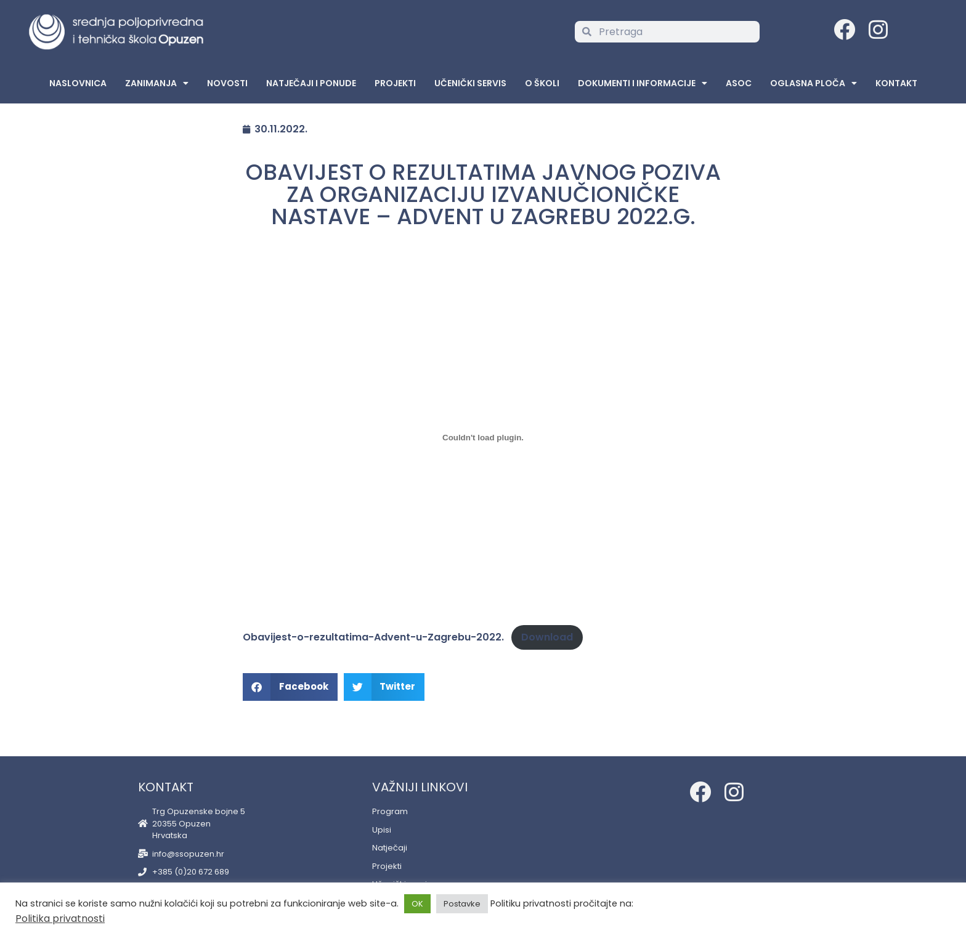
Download (547, 637)
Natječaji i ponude (311, 83)
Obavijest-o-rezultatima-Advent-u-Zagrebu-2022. (373, 637)
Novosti (227, 83)
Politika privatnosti (60, 918)
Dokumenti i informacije (642, 83)
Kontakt (896, 83)
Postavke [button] (462, 904)
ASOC (739, 83)
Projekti (395, 83)
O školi (542, 83)
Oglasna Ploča (813, 83)
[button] (290, 687)
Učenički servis (470, 83)
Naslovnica (78, 83)
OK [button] (417, 904)
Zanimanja (157, 83)
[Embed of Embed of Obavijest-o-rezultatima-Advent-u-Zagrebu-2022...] (483, 437)
